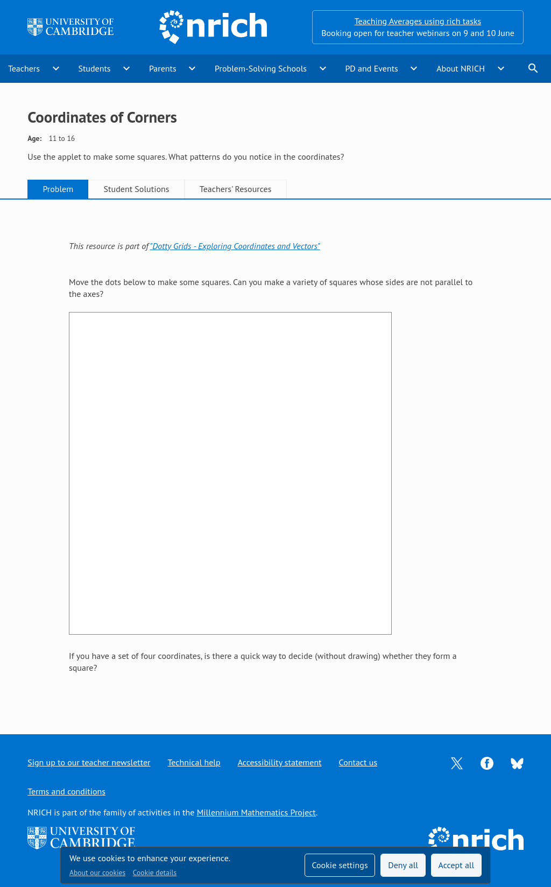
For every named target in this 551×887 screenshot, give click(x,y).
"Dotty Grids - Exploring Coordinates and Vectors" (235, 245)
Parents (162, 68)
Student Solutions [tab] (136, 188)
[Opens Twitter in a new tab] (456, 762)
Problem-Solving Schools (261, 68)
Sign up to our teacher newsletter (88, 762)
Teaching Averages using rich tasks (418, 21)
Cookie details (154, 872)
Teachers (24, 68)
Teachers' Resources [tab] (236, 188)
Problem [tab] (58, 188)
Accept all (457, 865)
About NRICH (460, 68)
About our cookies (97, 872)
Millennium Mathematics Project (256, 812)
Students (94, 68)
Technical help (194, 762)
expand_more (56, 68)
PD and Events (371, 68)
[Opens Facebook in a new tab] (487, 762)
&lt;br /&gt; (230, 473)
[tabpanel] (275, 457)
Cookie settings (340, 865)
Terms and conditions (66, 791)
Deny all (403, 865)
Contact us (358, 762)
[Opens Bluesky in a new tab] (517, 762)
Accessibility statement (280, 762)
